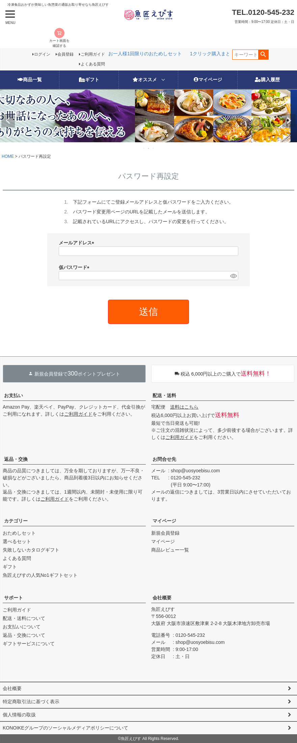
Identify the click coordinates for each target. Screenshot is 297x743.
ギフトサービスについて (29, 643)
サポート (13, 597)
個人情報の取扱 (19, 714)
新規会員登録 (165, 533)
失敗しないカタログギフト (31, 550)
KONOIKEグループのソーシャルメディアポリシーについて (65, 728)
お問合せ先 (164, 459)
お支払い (13, 395)
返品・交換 (16, 459)
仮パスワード (75, 267)
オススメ (145, 79)
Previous (8, 120)
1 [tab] (144, 148)
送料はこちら (184, 407)
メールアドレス (78, 242)
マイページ (208, 79)
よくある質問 (93, 64)
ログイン (42, 54)
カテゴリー (16, 521)
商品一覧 (30, 79)
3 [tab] (153, 148)
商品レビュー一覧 (170, 550)
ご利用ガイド (93, 54)
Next (289, 120)
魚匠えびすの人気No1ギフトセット (40, 575)
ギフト (89, 79)
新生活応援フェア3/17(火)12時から (178, 53)
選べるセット (17, 541)
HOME (8, 156)
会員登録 (65, 54)
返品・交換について (24, 635)
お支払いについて (21, 626)
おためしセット (19, 533)
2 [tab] (149, 148)
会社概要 (162, 597)
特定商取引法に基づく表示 (31, 701)
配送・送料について (24, 618)
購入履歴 (267, 79)
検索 (263, 54)
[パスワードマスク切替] (233, 275)
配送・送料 (164, 395)
